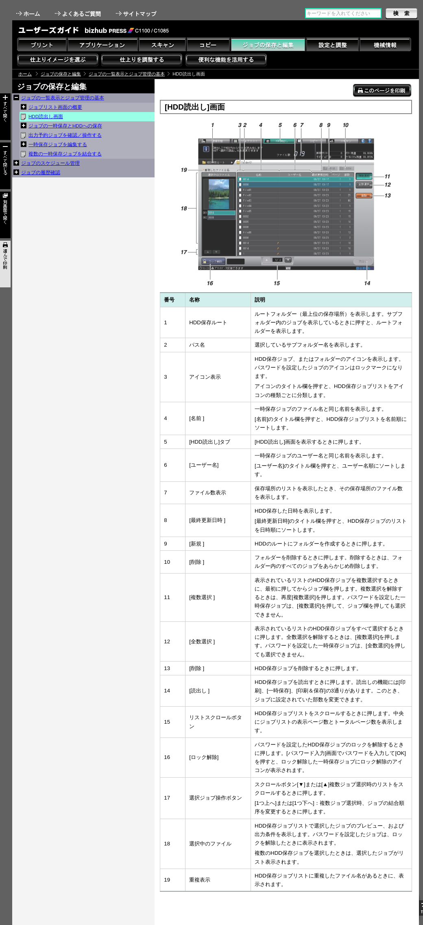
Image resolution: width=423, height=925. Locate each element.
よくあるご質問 (79, 13)
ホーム (29, 13)
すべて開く (5, 116)
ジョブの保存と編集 (61, 73)
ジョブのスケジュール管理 (50, 163)
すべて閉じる (5, 165)
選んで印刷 (5, 264)
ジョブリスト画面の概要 (55, 107)
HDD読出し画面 (45, 116)
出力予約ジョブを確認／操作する (65, 135)
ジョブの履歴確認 (40, 172)
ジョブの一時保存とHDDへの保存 (65, 125)
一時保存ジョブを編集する (57, 144)
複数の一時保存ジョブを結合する (65, 153)
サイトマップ (137, 13)
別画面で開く (5, 215)
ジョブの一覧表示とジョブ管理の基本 (127, 73)
